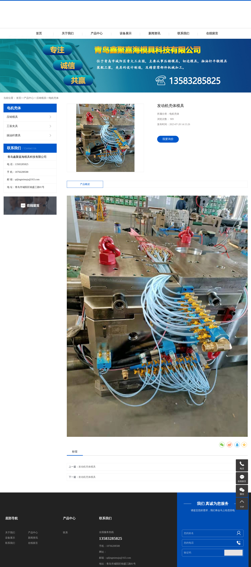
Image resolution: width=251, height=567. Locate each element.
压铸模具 (41, 98)
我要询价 (168, 139)
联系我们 (183, 33)
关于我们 (68, 33)
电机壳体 (54, 98)
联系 (65, 532)
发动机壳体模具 (87, 466)
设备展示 (126, 33)
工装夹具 (12, 126)
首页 (39, 33)
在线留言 (212, 33)
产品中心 (97, 33)
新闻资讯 (154, 33)
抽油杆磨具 (14, 135)
